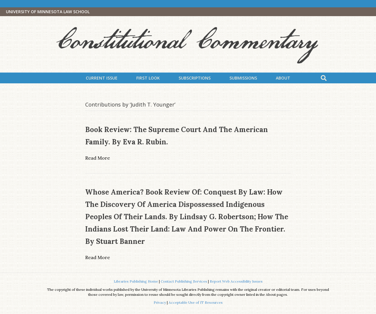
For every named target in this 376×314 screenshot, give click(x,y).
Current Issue (102, 78)
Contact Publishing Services (184, 281)
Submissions (243, 78)
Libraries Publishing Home (136, 281)
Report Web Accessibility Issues (236, 281)
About (283, 78)
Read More (97, 158)
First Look (148, 78)
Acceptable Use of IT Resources (196, 302)
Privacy (160, 302)
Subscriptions (195, 78)
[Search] (323, 78)
